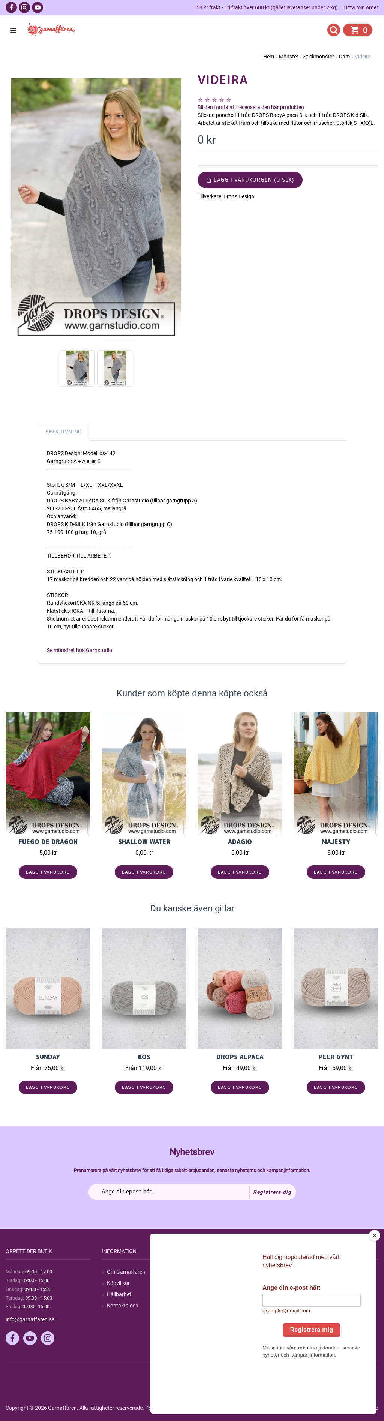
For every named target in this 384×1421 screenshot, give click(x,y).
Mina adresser (315, 1294)
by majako (365, 1408)
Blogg (209, 1283)
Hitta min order (361, 7)
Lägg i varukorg (48, 872)
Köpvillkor (118, 1283)
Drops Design (239, 196)
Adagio (240, 842)
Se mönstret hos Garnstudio (79, 650)
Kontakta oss (122, 1306)
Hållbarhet (119, 1294)
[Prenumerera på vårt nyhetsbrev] (192, 1192)
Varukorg (310, 1306)
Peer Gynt (336, 1057)
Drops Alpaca (240, 1057)
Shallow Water (144, 842)
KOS (144, 1057)
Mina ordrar (312, 1283)
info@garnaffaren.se (30, 1319)
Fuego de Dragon (48, 842)
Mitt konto (311, 1272)
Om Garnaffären (126, 1272)
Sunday (48, 1057)
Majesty (336, 842)
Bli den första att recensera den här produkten (251, 107)
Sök (207, 1272)
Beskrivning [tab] (63, 432)
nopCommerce (191, 1408)
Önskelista (311, 1317)
